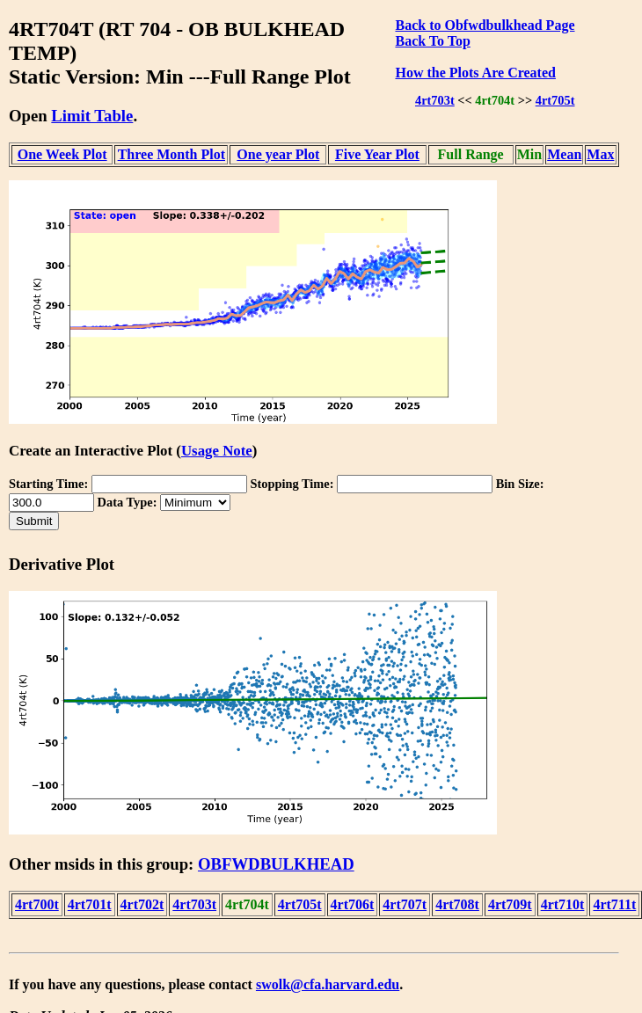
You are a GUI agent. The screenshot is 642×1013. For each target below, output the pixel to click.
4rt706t (353, 904)
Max (600, 154)
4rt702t (142, 904)
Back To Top (432, 40)
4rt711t (614, 904)
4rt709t (510, 904)
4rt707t (405, 904)
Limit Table (92, 115)
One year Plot (278, 154)
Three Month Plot (171, 154)
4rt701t (90, 904)
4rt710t (563, 904)
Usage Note (216, 450)
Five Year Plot (377, 154)
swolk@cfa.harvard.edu (327, 984)
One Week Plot (62, 154)
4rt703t (435, 100)
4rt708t (457, 904)
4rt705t (555, 100)
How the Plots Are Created (475, 72)
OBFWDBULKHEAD (276, 864)
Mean (564, 154)
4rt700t (37, 904)
